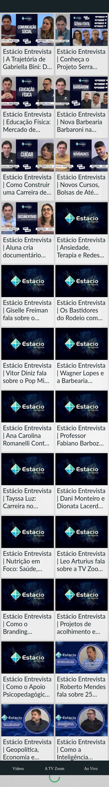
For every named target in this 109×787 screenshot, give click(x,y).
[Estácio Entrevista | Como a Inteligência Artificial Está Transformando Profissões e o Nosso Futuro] (81, 720)
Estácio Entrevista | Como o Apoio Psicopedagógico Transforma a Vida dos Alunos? (27, 686)
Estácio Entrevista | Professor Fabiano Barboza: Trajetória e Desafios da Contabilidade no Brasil (81, 435)
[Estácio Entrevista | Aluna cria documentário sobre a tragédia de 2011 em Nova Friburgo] (27, 218)
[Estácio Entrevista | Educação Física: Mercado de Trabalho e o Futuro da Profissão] (27, 93)
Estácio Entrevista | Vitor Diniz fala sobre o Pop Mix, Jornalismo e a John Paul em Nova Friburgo (27, 372)
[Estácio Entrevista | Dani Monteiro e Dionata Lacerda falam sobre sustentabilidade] (81, 469)
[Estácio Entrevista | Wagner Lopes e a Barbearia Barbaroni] (81, 344)
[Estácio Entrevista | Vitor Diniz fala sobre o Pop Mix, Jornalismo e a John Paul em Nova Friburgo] (27, 344)
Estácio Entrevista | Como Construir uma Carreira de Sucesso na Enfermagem (27, 184)
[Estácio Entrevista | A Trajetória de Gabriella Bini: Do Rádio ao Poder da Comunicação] (27, 30)
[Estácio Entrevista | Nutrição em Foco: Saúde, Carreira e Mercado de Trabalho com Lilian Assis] (27, 532)
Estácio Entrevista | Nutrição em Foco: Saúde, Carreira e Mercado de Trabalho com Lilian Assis (27, 561)
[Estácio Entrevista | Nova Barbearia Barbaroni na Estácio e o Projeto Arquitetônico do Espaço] (81, 93)
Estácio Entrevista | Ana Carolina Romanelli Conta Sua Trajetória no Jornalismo (27, 435)
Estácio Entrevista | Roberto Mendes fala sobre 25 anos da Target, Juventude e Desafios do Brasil (81, 686)
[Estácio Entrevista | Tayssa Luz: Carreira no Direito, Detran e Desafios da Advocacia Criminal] (27, 469)
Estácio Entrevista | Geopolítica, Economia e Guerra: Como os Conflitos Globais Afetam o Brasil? (27, 749)
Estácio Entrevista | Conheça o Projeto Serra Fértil (81, 59)
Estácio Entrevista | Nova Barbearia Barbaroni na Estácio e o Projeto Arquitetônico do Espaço (81, 121)
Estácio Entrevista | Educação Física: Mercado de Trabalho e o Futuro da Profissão (27, 121)
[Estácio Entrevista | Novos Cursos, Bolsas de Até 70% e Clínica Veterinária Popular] (81, 155)
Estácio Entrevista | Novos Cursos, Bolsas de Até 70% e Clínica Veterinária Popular (81, 184)
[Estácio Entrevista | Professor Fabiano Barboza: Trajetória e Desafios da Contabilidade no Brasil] (81, 407)
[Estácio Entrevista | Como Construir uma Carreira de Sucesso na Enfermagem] (27, 155)
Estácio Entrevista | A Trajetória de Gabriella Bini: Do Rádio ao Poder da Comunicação (27, 59)
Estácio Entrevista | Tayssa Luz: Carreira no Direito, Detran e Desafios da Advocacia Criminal (27, 498)
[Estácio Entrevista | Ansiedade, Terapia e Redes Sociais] (81, 218)
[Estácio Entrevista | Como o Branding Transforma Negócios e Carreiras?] (27, 595)
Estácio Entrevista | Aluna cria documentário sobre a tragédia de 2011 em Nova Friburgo (27, 247)
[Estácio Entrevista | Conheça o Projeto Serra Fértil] (81, 30)
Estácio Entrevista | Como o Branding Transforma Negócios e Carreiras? (27, 623)
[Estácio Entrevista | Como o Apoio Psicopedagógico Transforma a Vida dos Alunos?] (27, 657)
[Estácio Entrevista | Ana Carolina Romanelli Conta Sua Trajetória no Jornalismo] (27, 407)
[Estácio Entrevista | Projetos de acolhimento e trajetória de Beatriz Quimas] (81, 595)
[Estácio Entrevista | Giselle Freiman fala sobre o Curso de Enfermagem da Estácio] (27, 281)
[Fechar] (6, 6)
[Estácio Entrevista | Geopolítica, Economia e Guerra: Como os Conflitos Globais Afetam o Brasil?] (27, 720)
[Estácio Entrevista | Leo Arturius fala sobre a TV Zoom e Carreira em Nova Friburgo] (81, 532)
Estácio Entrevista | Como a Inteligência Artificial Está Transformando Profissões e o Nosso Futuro (81, 749)
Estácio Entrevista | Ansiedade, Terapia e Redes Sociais (81, 247)
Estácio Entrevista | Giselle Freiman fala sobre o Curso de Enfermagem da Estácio (27, 310)
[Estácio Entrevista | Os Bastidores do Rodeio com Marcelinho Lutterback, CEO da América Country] (81, 281)
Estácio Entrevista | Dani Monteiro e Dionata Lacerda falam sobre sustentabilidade (81, 498)
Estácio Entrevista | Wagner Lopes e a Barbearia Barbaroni (81, 372)
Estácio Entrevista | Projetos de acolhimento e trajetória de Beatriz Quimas (81, 623)
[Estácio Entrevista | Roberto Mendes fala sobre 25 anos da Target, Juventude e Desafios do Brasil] (81, 657)
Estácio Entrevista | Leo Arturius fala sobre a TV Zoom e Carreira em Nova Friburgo (81, 561)
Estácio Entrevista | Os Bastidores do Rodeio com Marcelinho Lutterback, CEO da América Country (81, 310)
